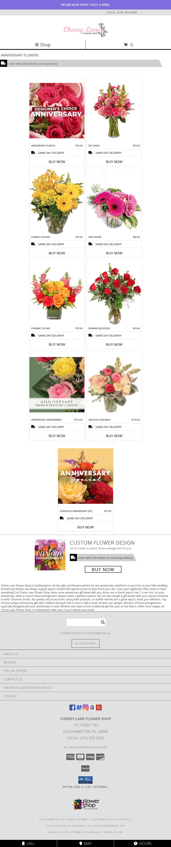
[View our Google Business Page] (79, 709)
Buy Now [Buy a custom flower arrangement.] (103, 569)
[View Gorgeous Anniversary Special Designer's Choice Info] (85, 476)
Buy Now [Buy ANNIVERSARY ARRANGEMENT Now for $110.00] (57, 435)
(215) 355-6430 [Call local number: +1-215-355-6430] (127, 12)
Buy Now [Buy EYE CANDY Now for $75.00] (114, 161)
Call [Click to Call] (28, 843)
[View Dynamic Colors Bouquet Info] (56, 293)
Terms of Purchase (86, 832)
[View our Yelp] (99, 709)
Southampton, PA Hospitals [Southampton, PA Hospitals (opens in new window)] (111, 819)
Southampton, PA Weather (65, 825)
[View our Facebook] (72, 709)
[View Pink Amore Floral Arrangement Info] (114, 202)
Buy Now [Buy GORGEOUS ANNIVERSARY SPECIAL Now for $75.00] (85, 527)
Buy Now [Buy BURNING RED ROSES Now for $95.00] (114, 344)
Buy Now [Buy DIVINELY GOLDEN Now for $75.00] (57, 253)
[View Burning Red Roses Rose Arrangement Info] (114, 293)
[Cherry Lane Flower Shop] (86, 27)
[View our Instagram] (86, 709)
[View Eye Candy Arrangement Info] (114, 110)
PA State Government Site (106, 825)
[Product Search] (86, 622)
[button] (85, 780)
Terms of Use (113, 832)
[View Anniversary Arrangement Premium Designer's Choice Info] (56, 384)
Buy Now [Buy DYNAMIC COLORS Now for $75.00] (57, 344)
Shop (43, 45)
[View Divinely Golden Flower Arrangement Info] (56, 202)
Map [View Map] (85, 843)
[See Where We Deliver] (86, 643)
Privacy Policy (59, 832)
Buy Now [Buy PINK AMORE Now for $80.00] (114, 253)
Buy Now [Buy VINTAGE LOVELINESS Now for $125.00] (114, 435)
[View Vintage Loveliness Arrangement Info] (114, 384)
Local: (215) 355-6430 (85, 737)
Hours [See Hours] (143, 843)
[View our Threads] (92, 709)
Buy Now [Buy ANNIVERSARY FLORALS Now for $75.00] (57, 161)
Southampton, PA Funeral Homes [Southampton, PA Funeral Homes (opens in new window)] (63, 819)
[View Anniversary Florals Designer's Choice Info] (56, 110)
